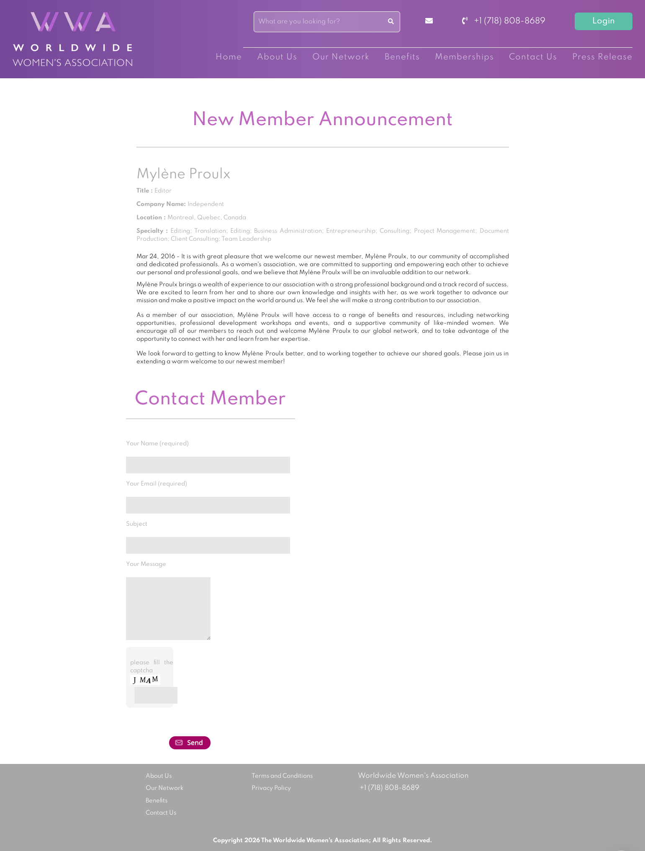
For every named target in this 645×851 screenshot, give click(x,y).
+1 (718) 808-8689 (503, 21)
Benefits (402, 57)
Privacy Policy (271, 788)
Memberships (464, 57)
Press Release (602, 57)
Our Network (341, 57)
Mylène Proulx (183, 174)
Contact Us (533, 57)
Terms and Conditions (282, 776)
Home (229, 57)
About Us (277, 57)
